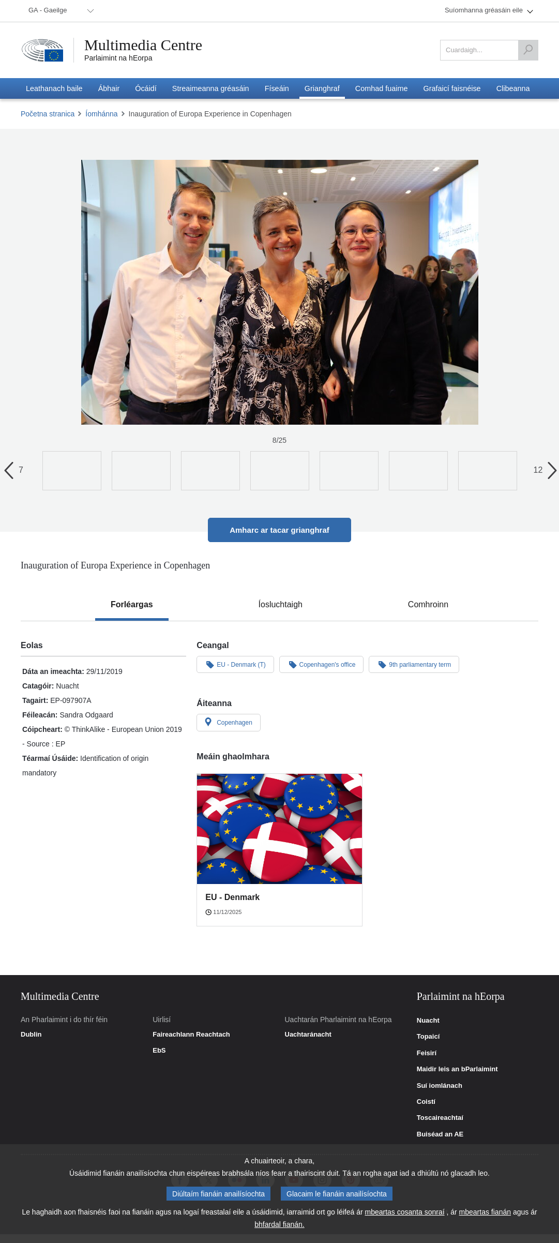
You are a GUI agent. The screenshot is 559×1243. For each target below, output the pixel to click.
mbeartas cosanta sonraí (404, 1212)
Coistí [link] (426, 1101)
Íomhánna (101, 114)
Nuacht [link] (428, 1020)
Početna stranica (47, 114)
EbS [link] (159, 1050)
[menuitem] (59, 11)
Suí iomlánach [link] (439, 1085)
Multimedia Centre (143, 45)
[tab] (132, 605)
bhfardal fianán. (279, 1224)
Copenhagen (228, 722)
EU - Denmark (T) (235, 664)
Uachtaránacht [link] (308, 1034)
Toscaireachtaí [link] (440, 1117)
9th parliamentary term (414, 664)
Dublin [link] (31, 1034)
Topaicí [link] (428, 1036)
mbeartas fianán (485, 1212)
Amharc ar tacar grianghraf (279, 530)
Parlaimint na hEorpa (118, 58)
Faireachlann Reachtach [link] (191, 1034)
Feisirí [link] (426, 1053)
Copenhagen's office (322, 664)
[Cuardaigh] (528, 50)
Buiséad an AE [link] (440, 1134)
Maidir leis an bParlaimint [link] (457, 1069)
